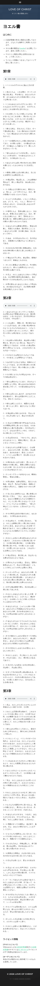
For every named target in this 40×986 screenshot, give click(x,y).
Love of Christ (20, 9)
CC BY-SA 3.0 (23, 949)
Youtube (22, 48)
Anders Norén (24, 979)
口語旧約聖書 (21, 947)
